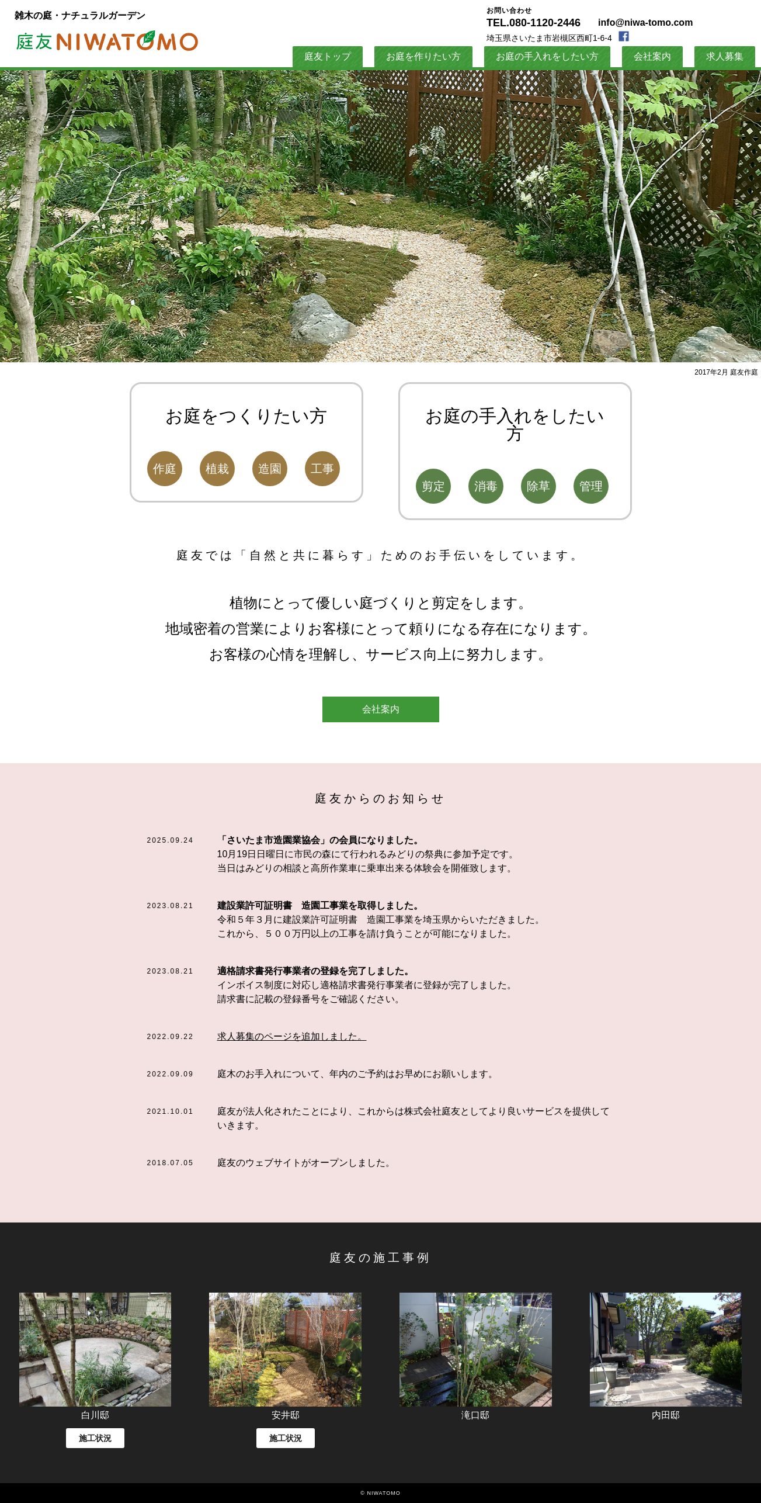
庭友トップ (327, 56)
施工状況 (95, 1438)
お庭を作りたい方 (423, 56)
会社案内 (380, 709)
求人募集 (724, 56)
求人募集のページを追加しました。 (292, 1036)
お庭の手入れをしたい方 (547, 56)
